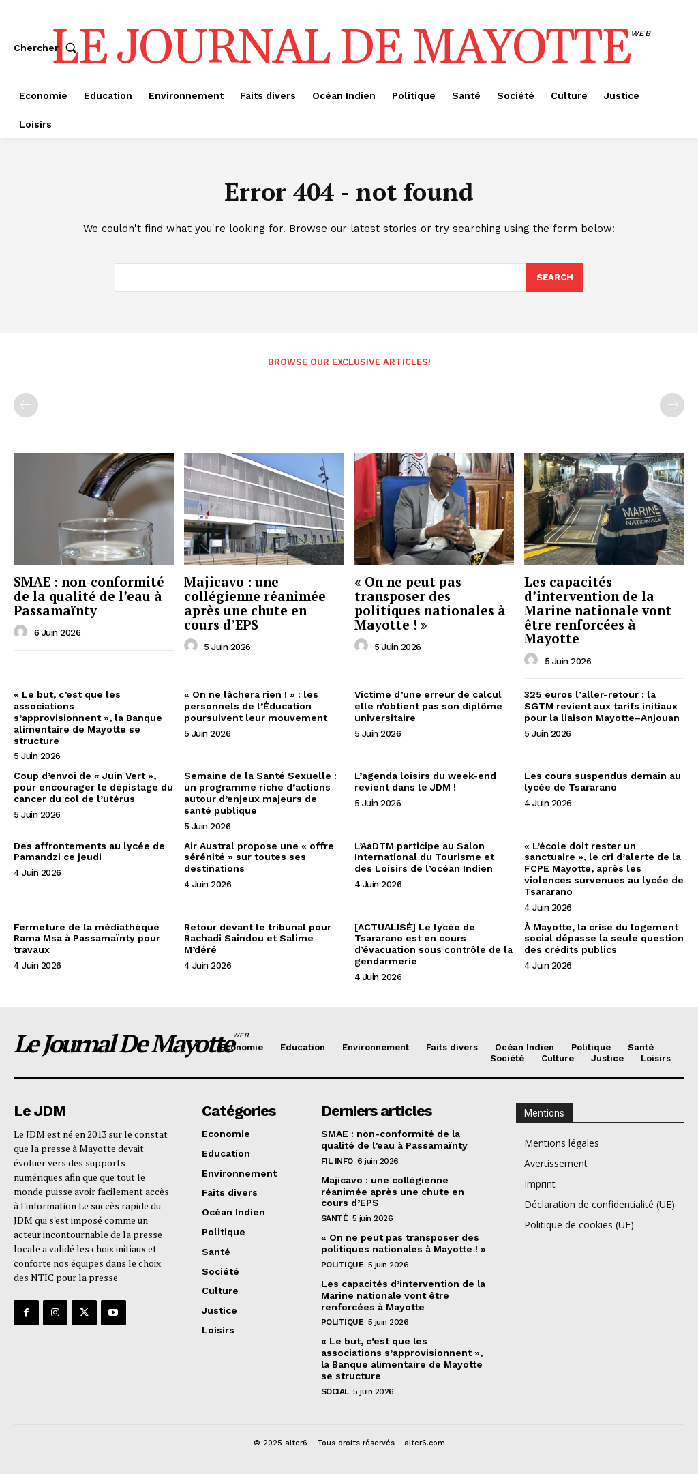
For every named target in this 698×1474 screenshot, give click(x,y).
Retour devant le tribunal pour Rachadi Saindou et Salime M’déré (257, 939)
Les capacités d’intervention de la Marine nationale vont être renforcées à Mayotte (597, 610)
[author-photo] (22, 632)
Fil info (337, 1161)
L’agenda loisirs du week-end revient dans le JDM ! (425, 782)
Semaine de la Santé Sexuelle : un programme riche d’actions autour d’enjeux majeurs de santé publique (260, 793)
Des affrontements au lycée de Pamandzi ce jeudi (89, 851)
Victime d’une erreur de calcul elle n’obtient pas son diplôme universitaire (428, 707)
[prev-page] (26, 405)
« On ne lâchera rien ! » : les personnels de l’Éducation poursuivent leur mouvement (255, 707)
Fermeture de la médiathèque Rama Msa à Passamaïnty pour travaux (87, 939)
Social (335, 1391)
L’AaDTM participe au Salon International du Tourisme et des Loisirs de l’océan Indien (424, 857)
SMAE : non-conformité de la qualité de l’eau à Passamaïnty (89, 596)
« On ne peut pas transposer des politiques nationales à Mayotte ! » (430, 603)
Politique (342, 1264)
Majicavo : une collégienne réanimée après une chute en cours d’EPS (255, 603)
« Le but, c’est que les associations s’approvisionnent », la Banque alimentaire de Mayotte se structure (88, 718)
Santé (334, 1218)
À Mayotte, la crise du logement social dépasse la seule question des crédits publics (604, 939)
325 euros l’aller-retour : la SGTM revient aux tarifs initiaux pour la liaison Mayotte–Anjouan (602, 707)
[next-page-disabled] (672, 405)
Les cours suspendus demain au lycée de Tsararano (602, 782)
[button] (48, 47)
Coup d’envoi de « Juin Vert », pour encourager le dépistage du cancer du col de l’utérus (93, 788)
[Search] (554, 278)
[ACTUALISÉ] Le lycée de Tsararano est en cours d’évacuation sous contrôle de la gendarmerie (433, 944)
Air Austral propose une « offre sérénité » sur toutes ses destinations (259, 857)
